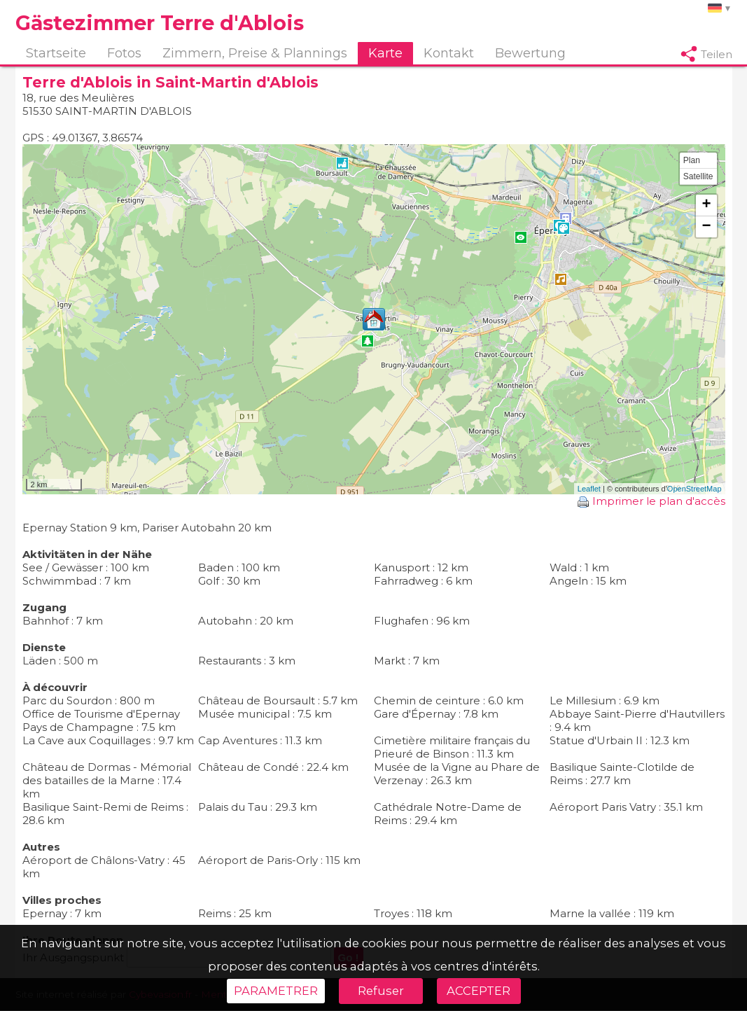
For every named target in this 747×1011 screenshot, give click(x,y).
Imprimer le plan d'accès (651, 501)
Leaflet (589, 489)
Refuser (381, 991)
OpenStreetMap (694, 489)
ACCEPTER (478, 991)
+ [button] (706, 205)
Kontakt (449, 53)
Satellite (698, 177)
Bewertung (530, 53)
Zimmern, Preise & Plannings (254, 53)
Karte (385, 53)
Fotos (124, 53)
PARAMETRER (276, 991)
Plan (691, 161)
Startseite (56, 53)
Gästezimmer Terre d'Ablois (159, 23)
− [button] (706, 227)
